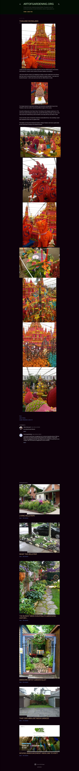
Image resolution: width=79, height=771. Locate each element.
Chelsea (23, 417)
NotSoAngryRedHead (28, 434)
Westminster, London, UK (27, 419)
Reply (25, 431)
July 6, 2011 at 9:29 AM (35, 427)
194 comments (25, 518)
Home (25, 11)
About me (29, 11)
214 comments (25, 720)
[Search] (59, 4)
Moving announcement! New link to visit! (38, 753)
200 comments (25, 620)
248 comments (25, 556)
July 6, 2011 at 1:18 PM (37, 434)
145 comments (25, 755)
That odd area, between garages (34, 718)
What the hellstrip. (28, 554)
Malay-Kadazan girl (27, 427)
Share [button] (20, 416)
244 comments (25, 682)
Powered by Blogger (39, 764)
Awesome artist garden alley (32, 680)
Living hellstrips (27, 516)
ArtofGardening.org (39, 4)
